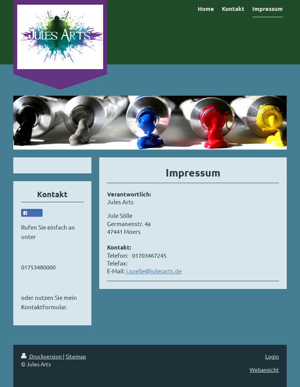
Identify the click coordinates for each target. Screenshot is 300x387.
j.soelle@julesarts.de (154, 271)
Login (272, 356)
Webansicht (264, 369)
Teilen (32, 213)
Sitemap (76, 356)
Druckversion (42, 356)
